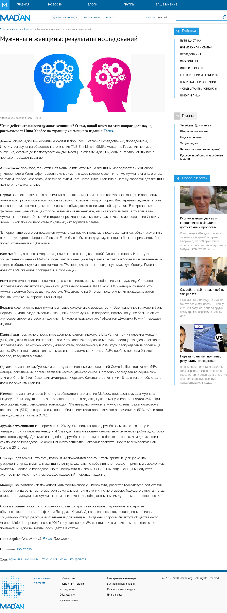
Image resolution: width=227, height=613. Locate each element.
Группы (129, 4)
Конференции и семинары (199, 75)
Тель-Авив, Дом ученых (195, 125)
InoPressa (24, 549)
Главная (23, 4)
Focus (108, 131)
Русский (162, 17)
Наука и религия (191, 137)
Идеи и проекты (191, 68)
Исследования (190, 54)
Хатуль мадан (189, 143)
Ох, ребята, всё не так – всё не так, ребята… (202, 291)
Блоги (92, 4)
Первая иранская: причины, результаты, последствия (200, 358)
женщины (31, 559)
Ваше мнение (166, 4)
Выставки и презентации (198, 82)
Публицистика (190, 40)
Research (29, 29)
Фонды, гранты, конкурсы (198, 88)
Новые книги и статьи (196, 47)
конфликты (78, 559)
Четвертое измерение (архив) (200, 149)
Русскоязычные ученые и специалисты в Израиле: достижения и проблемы (198, 222)
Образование (189, 61)
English (150, 17)
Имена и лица (190, 95)
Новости (55, 4)
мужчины (15, 559)
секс (63, 559)
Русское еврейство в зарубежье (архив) (201, 157)
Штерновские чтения (194, 131)
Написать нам (92, 17)
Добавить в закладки (65, 17)
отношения (49, 559)
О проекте (108, 17)
